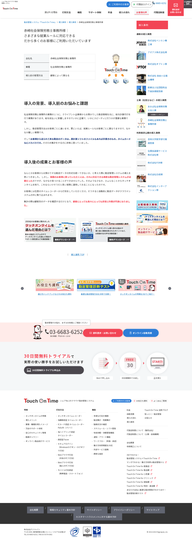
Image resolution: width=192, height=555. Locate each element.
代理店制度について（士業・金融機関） (143, 431)
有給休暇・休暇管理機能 (104, 430)
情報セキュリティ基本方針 (55, 505)
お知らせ (148, 415)
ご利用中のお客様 (106, 5)
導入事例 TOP (77, 252)
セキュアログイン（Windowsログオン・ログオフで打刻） (71, 444)
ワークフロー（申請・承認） (106, 438)
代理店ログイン (123, 5)
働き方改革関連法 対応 (103, 442)
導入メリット (31, 417)
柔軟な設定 (98, 451)
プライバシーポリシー (96, 505)
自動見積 (130, 411)
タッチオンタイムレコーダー (70, 413)
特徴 (26, 407)
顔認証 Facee (63, 436)
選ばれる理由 (69, 11)
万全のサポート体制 (34, 425)
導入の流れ (125, 11)
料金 (114, 11)
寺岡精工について (134, 443)
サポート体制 (103, 11)
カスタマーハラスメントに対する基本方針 (141, 505)
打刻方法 (82, 11)
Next (163, 283)
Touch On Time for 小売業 (138, 471)
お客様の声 (138, 11)
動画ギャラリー (32, 434)
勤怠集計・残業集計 (102, 417)
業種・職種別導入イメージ (37, 421)
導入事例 (142, 22)
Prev (29, 283)
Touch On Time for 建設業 (138, 479)
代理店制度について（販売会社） (141, 427)
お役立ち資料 (141, 398)
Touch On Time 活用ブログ (156, 407)
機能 (92, 11)
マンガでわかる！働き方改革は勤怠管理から (145, 459)
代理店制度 (152, 11)
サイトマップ (114, 505)
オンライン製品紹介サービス (38, 438)
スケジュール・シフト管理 (105, 425)
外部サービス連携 (101, 446)
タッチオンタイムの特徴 (36, 413)
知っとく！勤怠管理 (153, 411)
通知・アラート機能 (102, 434)
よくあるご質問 (160, 398)
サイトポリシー (76, 505)
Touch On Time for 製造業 (138, 467)
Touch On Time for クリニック (140, 475)
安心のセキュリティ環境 (36, 430)
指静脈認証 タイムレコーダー (70, 417)
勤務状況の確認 (100, 421)
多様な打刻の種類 (101, 413)
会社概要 (130, 439)
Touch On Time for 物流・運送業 (141, 483)
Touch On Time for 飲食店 (138, 463)
